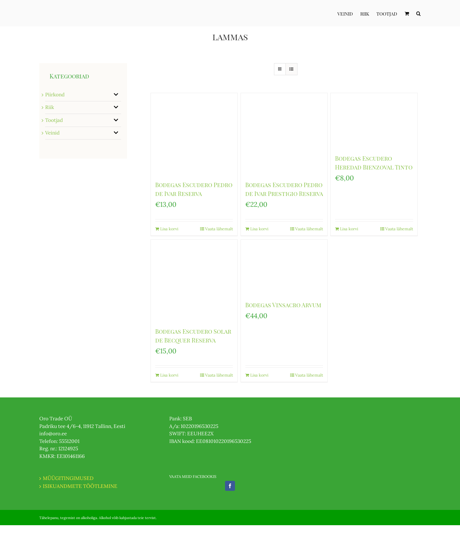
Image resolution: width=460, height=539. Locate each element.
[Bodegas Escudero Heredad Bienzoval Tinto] (374, 120)
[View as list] (291, 69)
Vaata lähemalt (219, 228)
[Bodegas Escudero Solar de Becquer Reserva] (194, 280)
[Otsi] (418, 13)
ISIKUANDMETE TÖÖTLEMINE (80, 486)
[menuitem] (348, 13)
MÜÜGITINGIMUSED (68, 478)
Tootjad (54, 120)
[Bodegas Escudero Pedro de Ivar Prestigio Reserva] (284, 133)
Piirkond (55, 94)
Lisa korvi (169, 228)
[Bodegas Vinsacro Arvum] (284, 267)
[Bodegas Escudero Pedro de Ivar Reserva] (194, 133)
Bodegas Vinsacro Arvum (283, 305)
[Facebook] (230, 486)
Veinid (52, 133)
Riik (49, 107)
